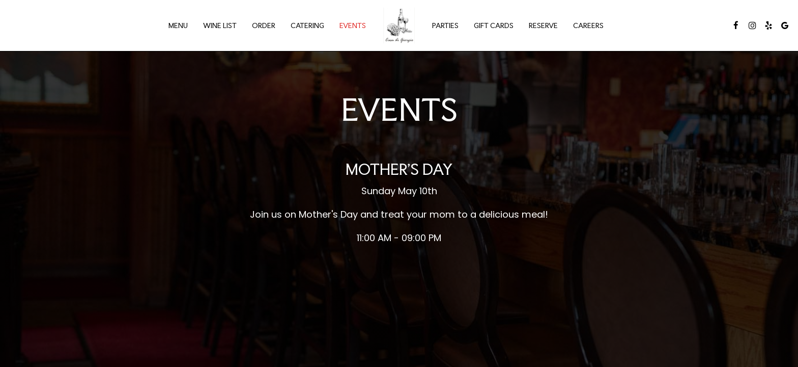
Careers (588, 25)
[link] (399, 25)
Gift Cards (494, 25)
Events (352, 25)
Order (263, 25)
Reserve (543, 25)
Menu (178, 25)
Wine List (220, 25)
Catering (307, 25)
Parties (445, 25)
